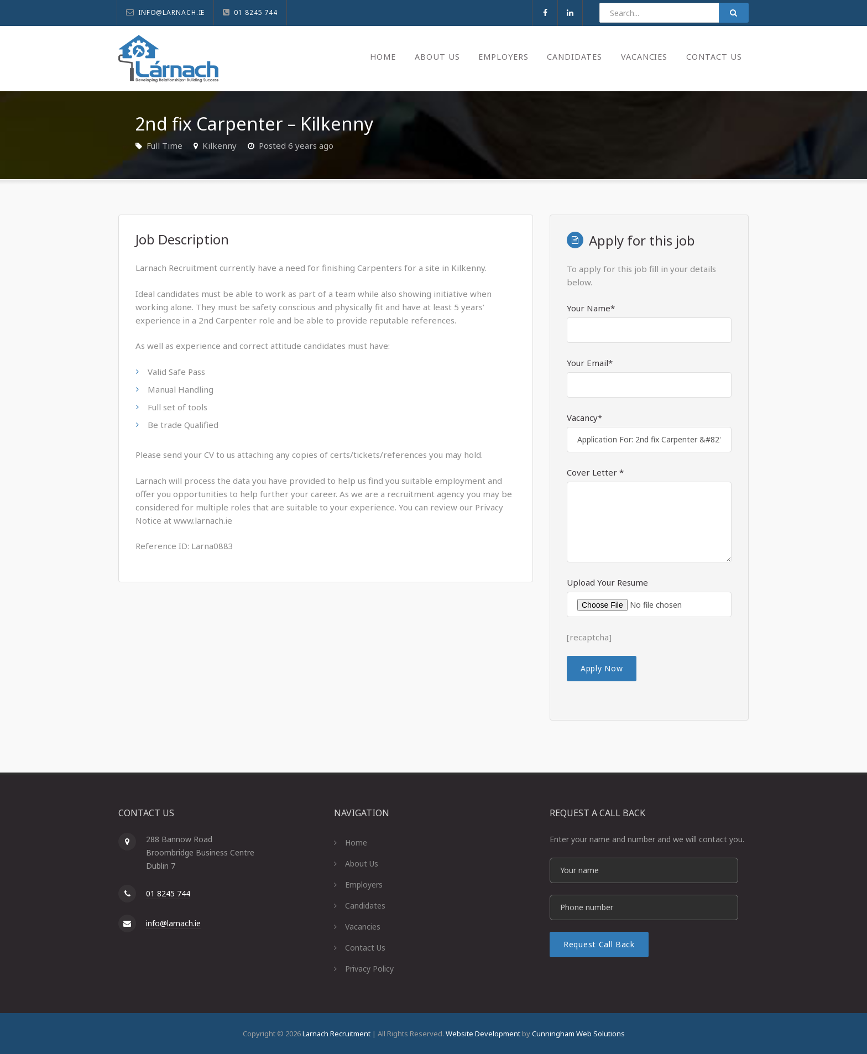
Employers (492, 56)
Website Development (483, 1034)
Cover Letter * (595, 472)
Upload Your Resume (607, 582)
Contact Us (713, 56)
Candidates (567, 56)
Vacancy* (584, 417)
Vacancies (640, 56)
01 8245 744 (168, 893)
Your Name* (591, 308)
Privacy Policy (369, 968)
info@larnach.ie (173, 923)
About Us (423, 56)
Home (367, 56)
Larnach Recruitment (336, 1034)
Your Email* (590, 362)
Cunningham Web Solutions (578, 1034)
